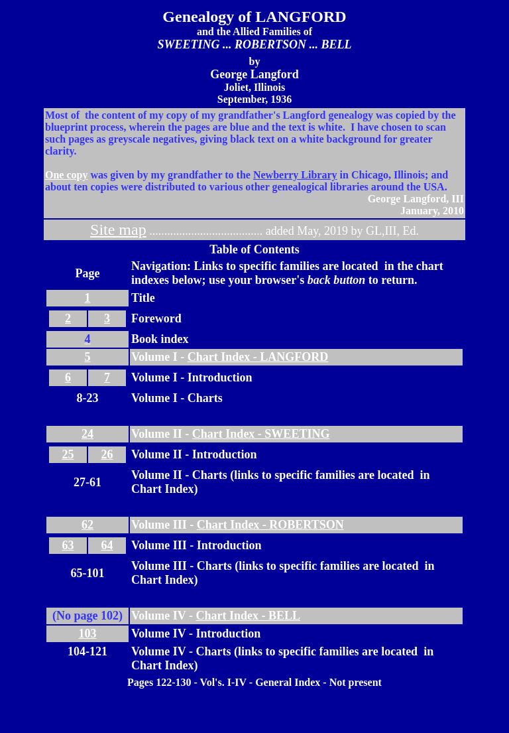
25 (68, 454)
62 (87, 524)
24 (87, 433)
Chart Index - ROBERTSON (270, 524)
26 (107, 454)
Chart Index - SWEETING (261, 433)
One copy (66, 174)
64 (107, 545)
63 (68, 545)
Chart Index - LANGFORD (258, 357)
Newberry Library (295, 174)
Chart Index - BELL (248, 615)
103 (88, 633)
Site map (118, 229)
